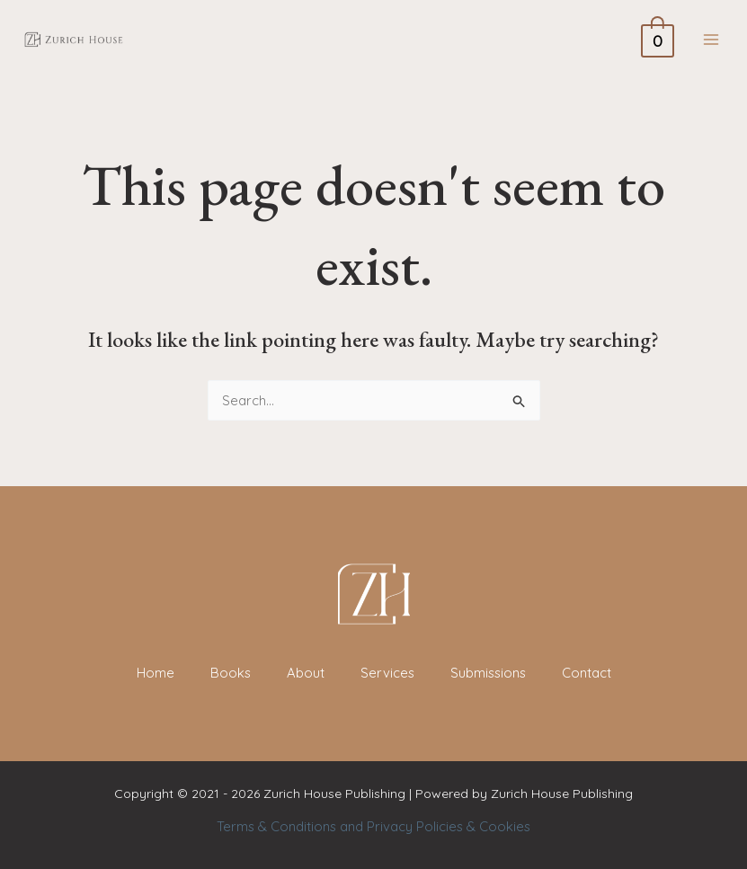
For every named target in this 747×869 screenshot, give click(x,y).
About (304, 672)
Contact (588, 672)
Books (228, 672)
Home (153, 672)
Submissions (488, 672)
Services (386, 672)
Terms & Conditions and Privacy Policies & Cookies (373, 826)
